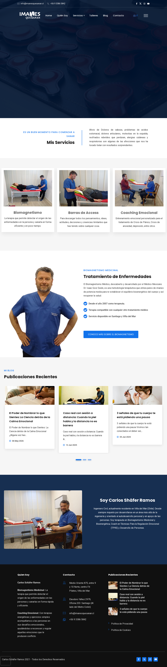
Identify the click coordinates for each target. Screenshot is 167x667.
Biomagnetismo (28, 212)
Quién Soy (62, 15)
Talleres (93, 15)
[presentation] (6, 661)
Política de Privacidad (122, 623)
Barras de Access (83, 212)
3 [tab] (89, 459)
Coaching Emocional (139, 212)
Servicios (78, 15)
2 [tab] (84, 459)
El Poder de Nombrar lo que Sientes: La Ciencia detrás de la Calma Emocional (29, 417)
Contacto (118, 15)
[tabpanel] (30, 417)
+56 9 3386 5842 (57, 3)
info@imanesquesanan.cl (32, 3)
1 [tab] (78, 459)
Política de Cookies (121, 630)
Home (48, 15)
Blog (105, 15)
